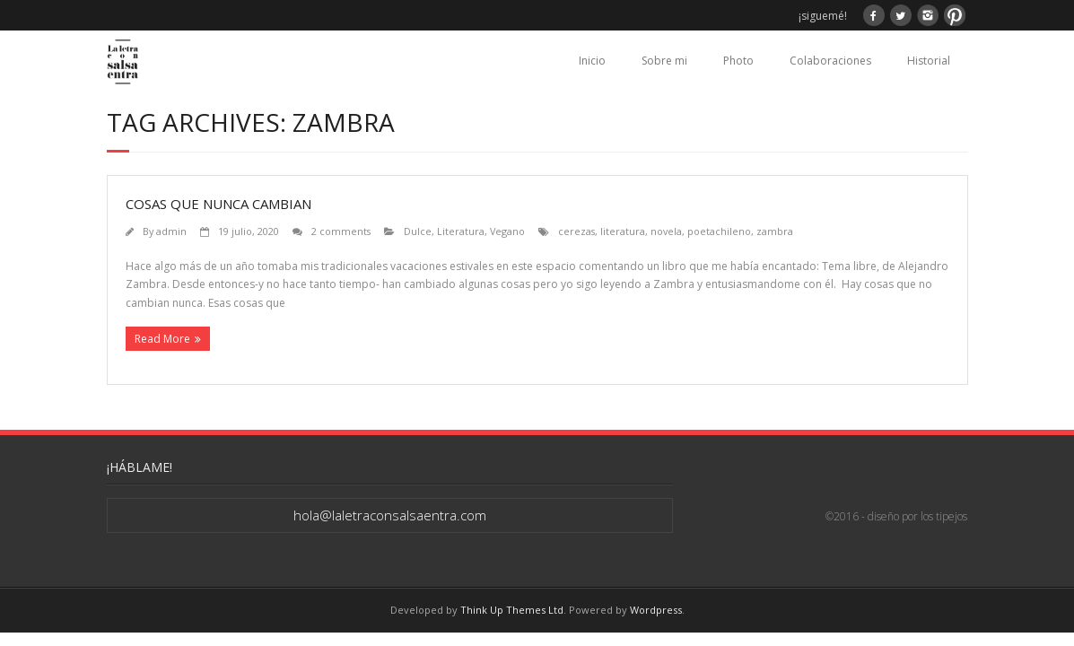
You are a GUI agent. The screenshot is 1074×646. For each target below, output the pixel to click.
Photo (738, 60)
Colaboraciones (830, 60)
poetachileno (719, 231)
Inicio (592, 60)
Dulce (418, 231)
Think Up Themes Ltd (511, 609)
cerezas (576, 231)
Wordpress (656, 609)
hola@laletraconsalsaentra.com (389, 515)
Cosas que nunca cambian (218, 204)
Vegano (507, 231)
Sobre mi (664, 60)
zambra (774, 231)
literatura (622, 231)
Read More (162, 338)
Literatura (461, 231)
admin (171, 231)
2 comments (341, 231)
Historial (928, 60)
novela (666, 231)
